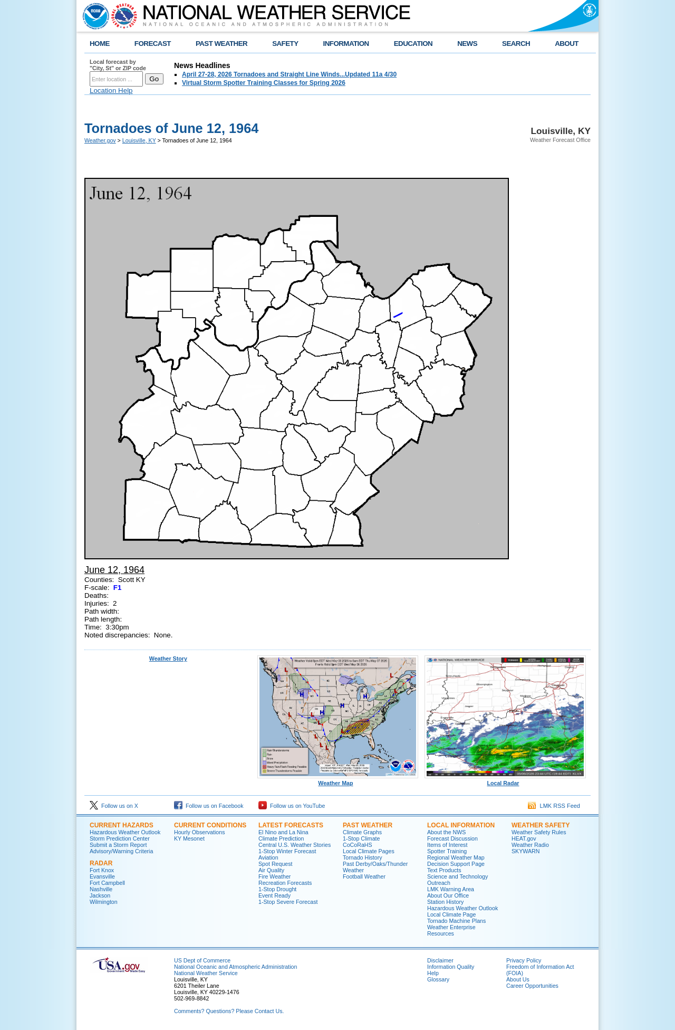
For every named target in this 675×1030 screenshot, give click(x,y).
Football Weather (364, 876)
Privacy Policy (523, 960)
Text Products (444, 870)
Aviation (268, 857)
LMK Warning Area (450, 889)
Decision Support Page (456, 864)
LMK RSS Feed (554, 806)
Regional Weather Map (456, 857)
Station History (445, 902)
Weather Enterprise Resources (451, 930)
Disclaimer (440, 960)
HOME (100, 43)
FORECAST (152, 43)
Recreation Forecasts (285, 883)
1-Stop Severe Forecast (288, 902)
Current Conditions (210, 825)
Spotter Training (447, 851)
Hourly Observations (199, 832)
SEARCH (516, 43)
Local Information (461, 825)
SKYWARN (525, 851)
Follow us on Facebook (209, 806)
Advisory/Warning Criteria (121, 851)
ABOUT (566, 43)
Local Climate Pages (368, 851)
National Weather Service (206, 973)
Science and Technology (457, 876)
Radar (101, 863)
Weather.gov (100, 140)
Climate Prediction (281, 838)
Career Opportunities (532, 986)
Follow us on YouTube (291, 806)
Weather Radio (530, 845)
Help (433, 973)
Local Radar (505, 780)
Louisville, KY (139, 140)
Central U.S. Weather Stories (294, 845)
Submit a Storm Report (118, 845)
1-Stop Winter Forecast (287, 851)
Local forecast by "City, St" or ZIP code (118, 65)
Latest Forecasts (290, 825)
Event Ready (274, 895)
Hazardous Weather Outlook (125, 832)
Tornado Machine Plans (456, 921)
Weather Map (338, 780)
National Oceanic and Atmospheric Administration (235, 967)
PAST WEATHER (221, 43)
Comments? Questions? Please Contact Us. (229, 1011)
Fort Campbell (107, 883)
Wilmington (104, 902)
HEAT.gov (524, 838)
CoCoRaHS (357, 845)
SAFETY (285, 43)
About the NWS (446, 832)
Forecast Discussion (452, 838)
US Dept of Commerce (202, 960)
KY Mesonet (189, 838)
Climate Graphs (362, 832)
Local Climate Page (451, 914)
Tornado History (362, 857)
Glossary (438, 979)
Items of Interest (447, 845)
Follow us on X (114, 806)
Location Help (111, 90)
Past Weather (367, 825)
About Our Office (448, 895)
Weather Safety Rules (539, 832)
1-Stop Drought (277, 889)
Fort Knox (102, 870)
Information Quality (450, 967)
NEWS (467, 43)
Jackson (100, 895)
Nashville (101, 889)
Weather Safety (541, 825)
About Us (517, 979)
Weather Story (168, 658)
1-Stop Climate (361, 838)
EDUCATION (413, 43)
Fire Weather (274, 876)
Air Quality (271, 870)
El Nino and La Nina (283, 832)
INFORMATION (346, 43)
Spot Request (275, 864)
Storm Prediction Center (120, 838)
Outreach (438, 883)
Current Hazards (121, 825)
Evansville (102, 876)
